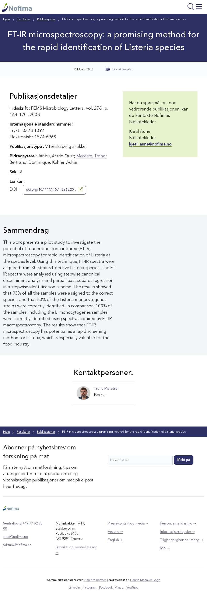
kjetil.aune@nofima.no (150, 144)
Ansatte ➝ (115, 532)
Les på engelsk (119, 69)
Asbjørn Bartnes (95, 580)
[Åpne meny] (169, 8)
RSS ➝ (165, 548)
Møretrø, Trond (91, 156)
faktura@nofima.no (17, 545)
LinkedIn (74, 587)
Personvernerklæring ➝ (178, 523)
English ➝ (115, 540)
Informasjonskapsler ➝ (177, 532)
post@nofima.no (15, 537)
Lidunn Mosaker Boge (145, 580)
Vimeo (119, 587)
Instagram (89, 587)
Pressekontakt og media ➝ (128, 523)
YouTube (132, 587)
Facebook (106, 587)
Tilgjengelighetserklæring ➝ (181, 540)
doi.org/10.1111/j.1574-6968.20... (54, 189)
